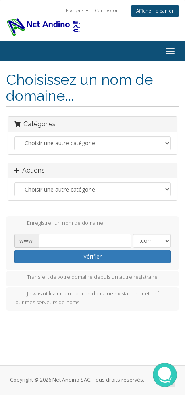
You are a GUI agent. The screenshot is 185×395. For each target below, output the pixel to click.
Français (77, 10)
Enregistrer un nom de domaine (58, 223)
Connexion (107, 10)
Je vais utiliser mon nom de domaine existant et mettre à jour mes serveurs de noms (87, 298)
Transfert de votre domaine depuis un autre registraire (86, 277)
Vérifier (92, 256)
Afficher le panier (155, 11)
